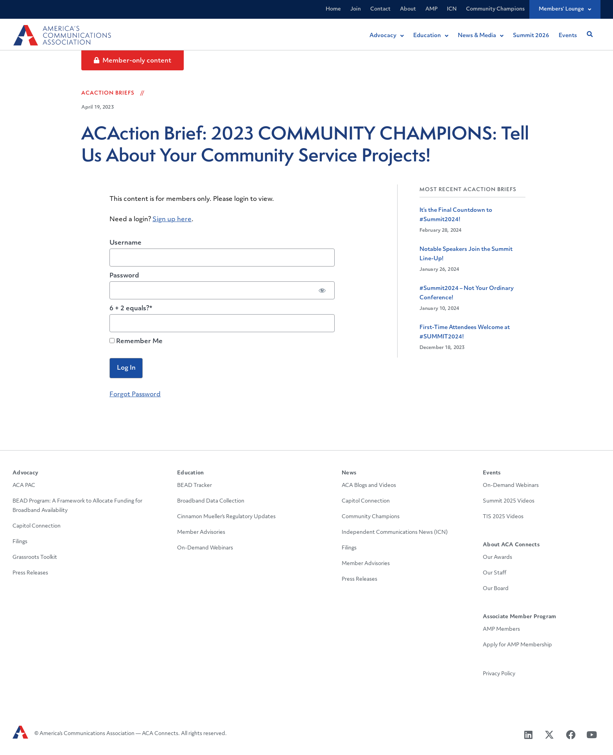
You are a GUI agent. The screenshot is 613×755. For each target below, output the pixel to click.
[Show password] (322, 290)
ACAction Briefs (107, 92)
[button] (589, 34)
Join (355, 9)
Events (492, 473)
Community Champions (495, 9)
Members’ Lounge (565, 9)
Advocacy (25, 473)
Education (190, 473)
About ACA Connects (511, 544)
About (408, 9)
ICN (452, 9)
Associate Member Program (519, 616)
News (349, 473)
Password (124, 276)
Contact (380, 9)
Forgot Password (135, 395)
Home (333, 9)
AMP (431, 9)
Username (125, 243)
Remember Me (136, 341)
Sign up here (172, 219)
